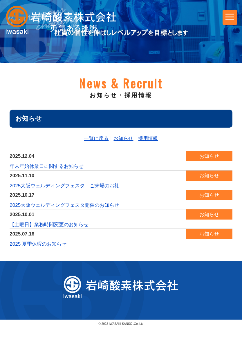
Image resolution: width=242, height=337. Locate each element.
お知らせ (123, 138)
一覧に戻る (96, 138)
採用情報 (148, 138)
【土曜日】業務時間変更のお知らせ (49, 224)
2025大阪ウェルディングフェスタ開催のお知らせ (64, 205)
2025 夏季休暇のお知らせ (38, 244)
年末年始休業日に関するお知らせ (47, 166)
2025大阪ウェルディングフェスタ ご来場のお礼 (64, 186)
